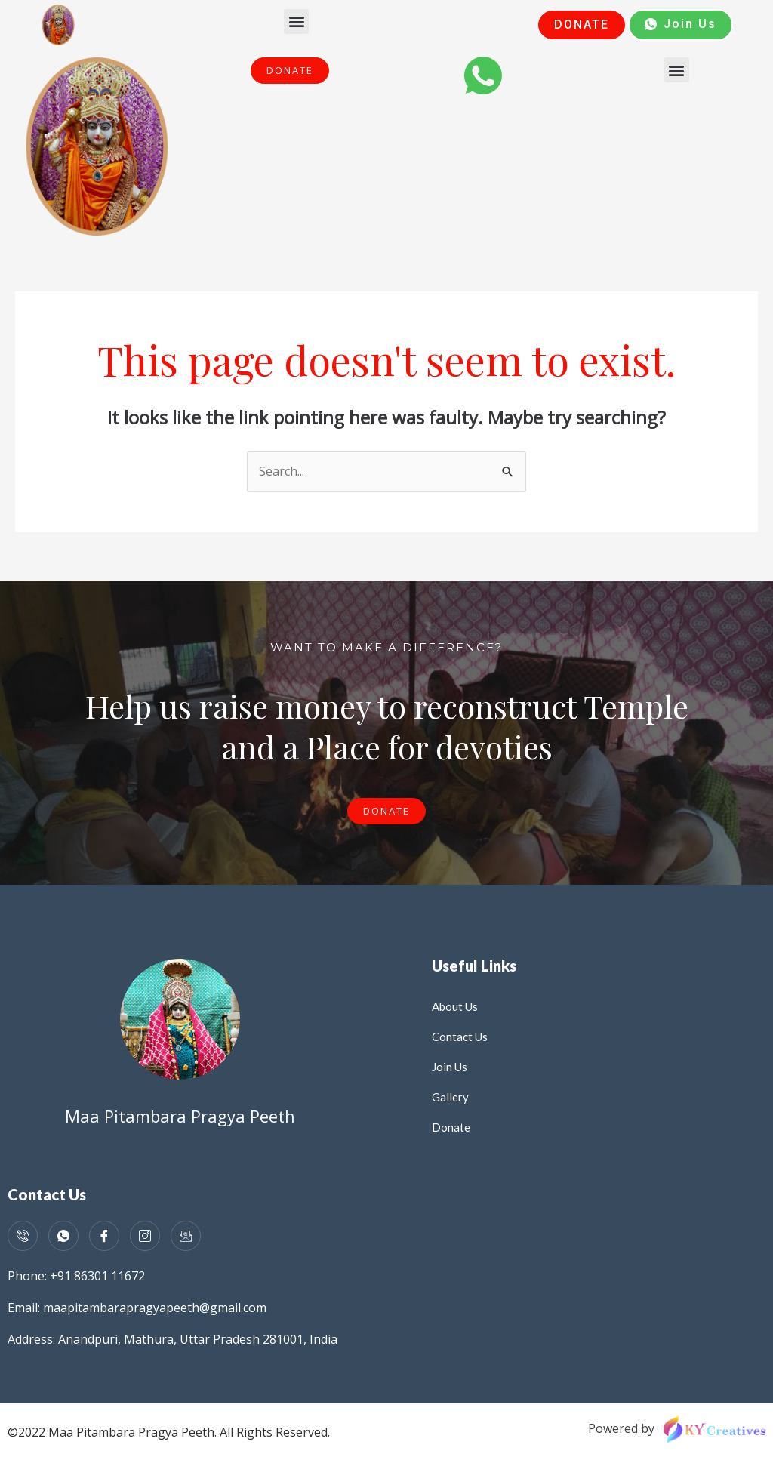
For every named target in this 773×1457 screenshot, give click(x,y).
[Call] (23, 1236)
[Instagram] (145, 1236)
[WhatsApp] (63, 1236)
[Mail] (186, 1236)
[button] (296, 21)
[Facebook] (104, 1236)
